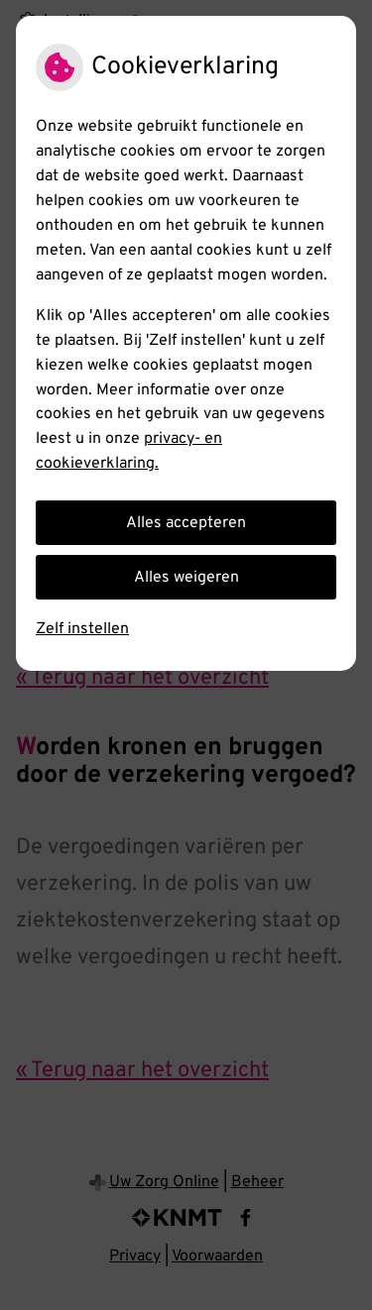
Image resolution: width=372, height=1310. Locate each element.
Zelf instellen (82, 629)
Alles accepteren (186, 523)
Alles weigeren (186, 578)
